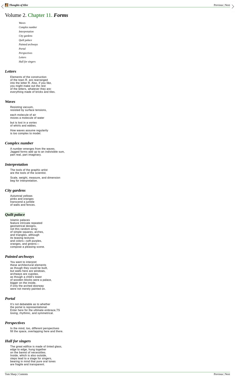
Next (227, 5)
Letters (22, 57)
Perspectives (25, 53)
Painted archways (28, 44)
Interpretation (26, 31)
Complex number (28, 27)
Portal (22, 48)
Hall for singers (27, 61)
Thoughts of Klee (16, 5)
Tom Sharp (11, 374)
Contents (23, 374)
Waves (22, 22)
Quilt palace (25, 40)
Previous (218, 5)
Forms (36, 15)
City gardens (25, 35)
